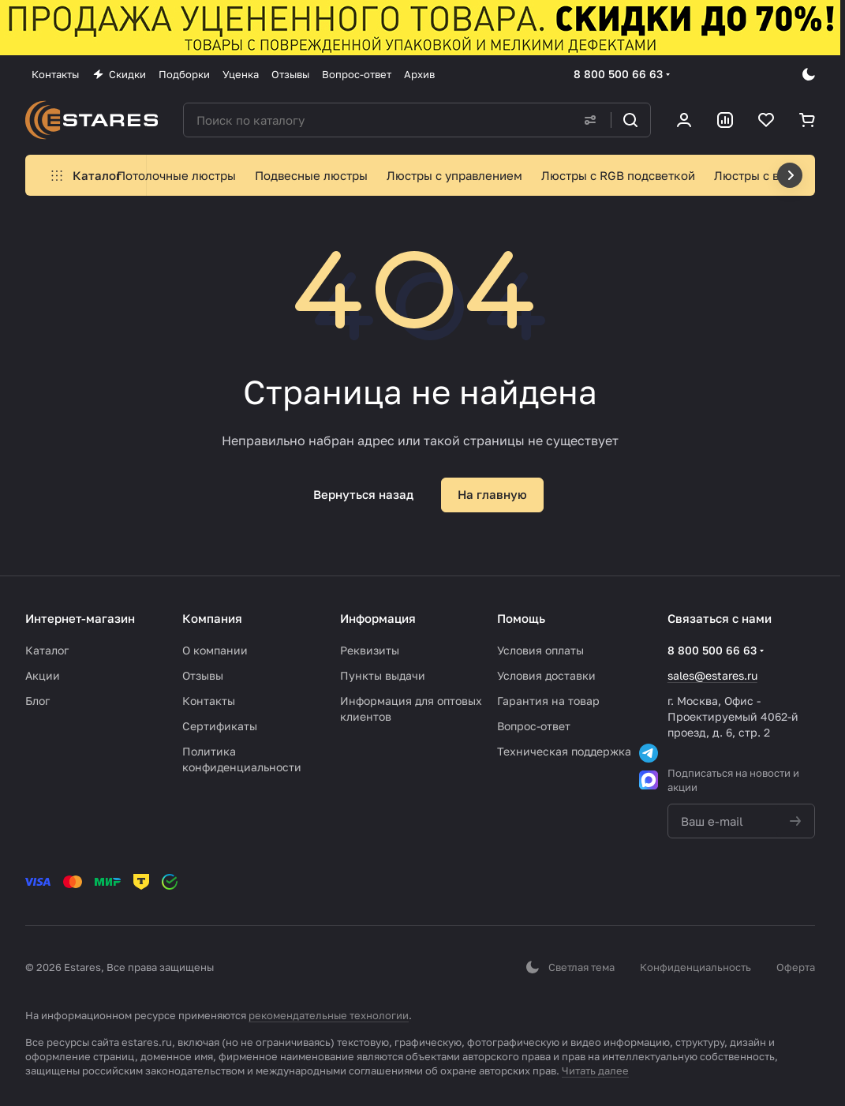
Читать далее (595, 1070)
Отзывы (202, 675)
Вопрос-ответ (533, 726)
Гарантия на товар (548, 700)
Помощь (521, 618)
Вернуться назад (363, 494)
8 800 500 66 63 (618, 74)
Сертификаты (219, 726)
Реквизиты (369, 650)
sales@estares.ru (712, 675)
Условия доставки (546, 675)
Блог (37, 700)
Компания (212, 618)
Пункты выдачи (382, 675)
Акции (42, 675)
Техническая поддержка (564, 751)
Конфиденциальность (695, 967)
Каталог (47, 650)
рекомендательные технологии (329, 1015)
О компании (215, 650)
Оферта (795, 967)
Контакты (208, 700)
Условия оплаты (540, 650)
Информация (378, 618)
